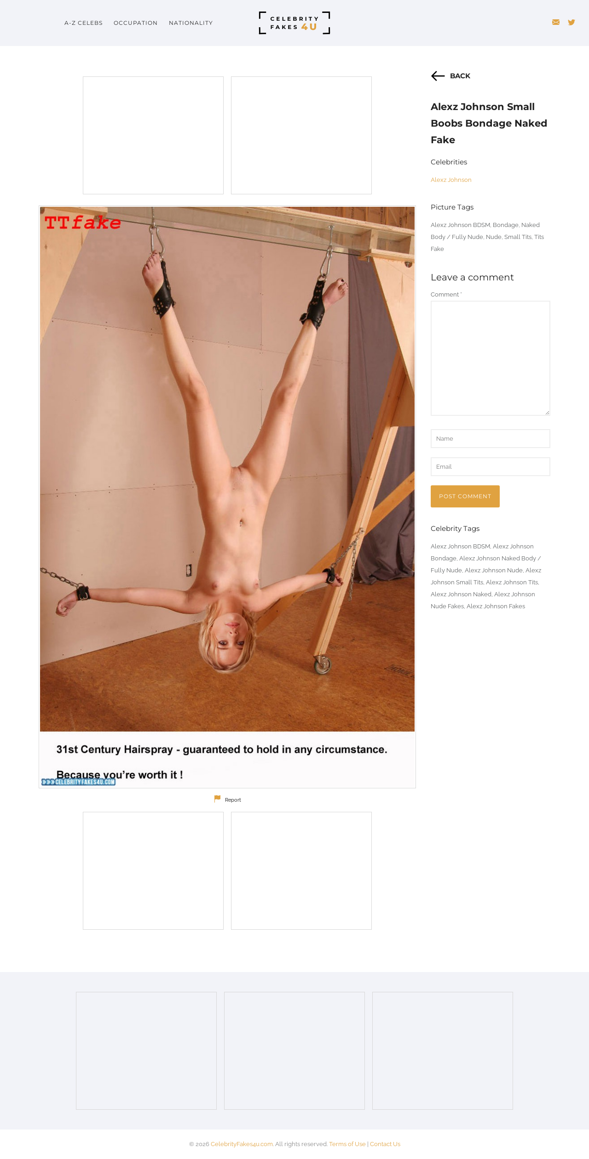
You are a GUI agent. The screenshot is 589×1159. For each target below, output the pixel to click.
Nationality (191, 22)
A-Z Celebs (83, 22)
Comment (446, 294)
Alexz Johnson (451, 179)
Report (233, 800)
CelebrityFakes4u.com (242, 1144)
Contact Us (385, 1144)
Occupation (136, 22)
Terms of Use (347, 1144)
